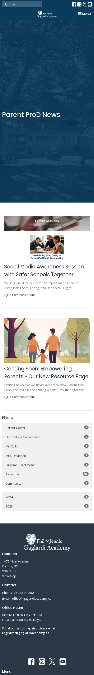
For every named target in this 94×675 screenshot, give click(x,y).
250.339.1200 (24, 592)
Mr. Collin (47, 446)
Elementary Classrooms (47, 437)
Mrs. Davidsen (47, 455)
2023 (47, 506)
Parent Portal (47, 427)
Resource (47, 474)
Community (47, 483)
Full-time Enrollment (47, 465)
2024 (47, 497)
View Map (9, 576)
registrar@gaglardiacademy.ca (25, 633)
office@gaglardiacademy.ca (31, 598)
